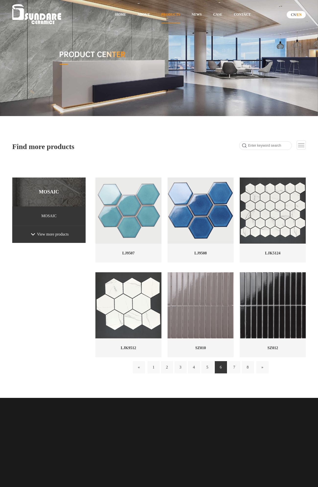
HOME (120, 14)
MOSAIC (49, 191)
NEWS (197, 14)
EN (299, 15)
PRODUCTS (170, 14)
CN (293, 15)
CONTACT (242, 14)
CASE (217, 14)
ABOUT (143, 14)
